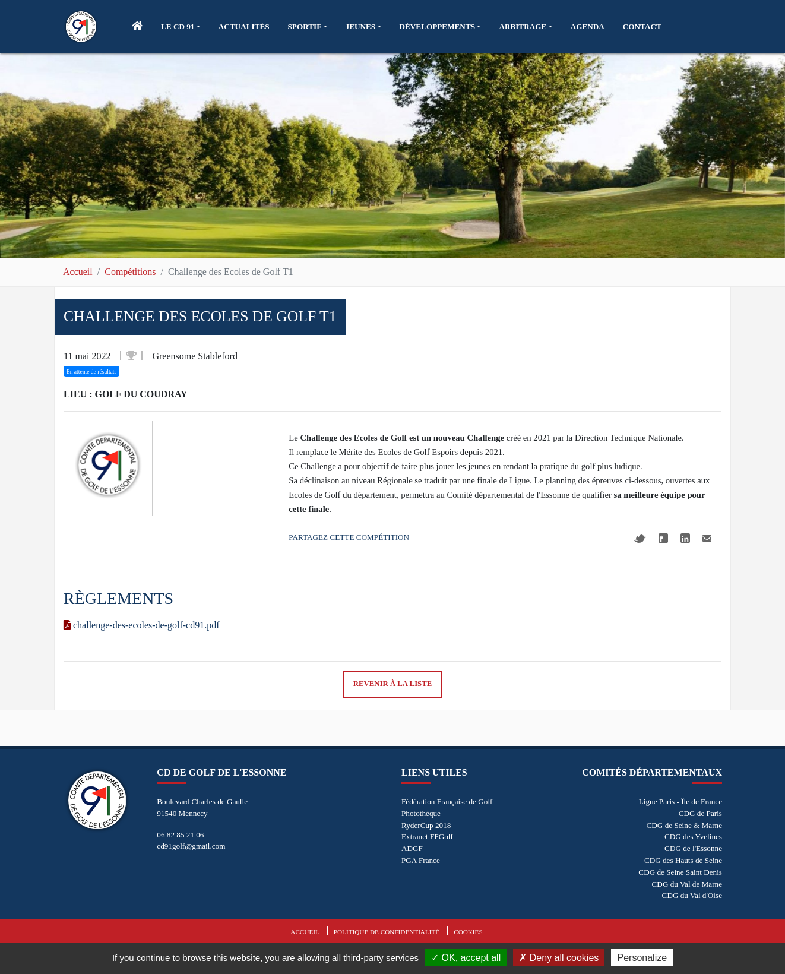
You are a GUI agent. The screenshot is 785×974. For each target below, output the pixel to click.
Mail (706, 538)
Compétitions (130, 272)
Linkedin (685, 538)
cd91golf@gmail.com (191, 846)
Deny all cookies (559, 958)
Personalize (642, 958)
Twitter (640, 538)
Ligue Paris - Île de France (680, 801)
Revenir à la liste (392, 683)
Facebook (663, 538)
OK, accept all (466, 958)
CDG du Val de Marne (687, 884)
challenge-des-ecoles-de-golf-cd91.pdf (142, 625)
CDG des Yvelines (693, 836)
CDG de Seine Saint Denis (680, 872)
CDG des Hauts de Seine (683, 860)
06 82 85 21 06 (180, 834)
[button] (180, 26)
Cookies (468, 931)
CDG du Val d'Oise (692, 895)
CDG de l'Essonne (693, 848)
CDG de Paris (700, 813)
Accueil (78, 272)
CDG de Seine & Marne (684, 825)
